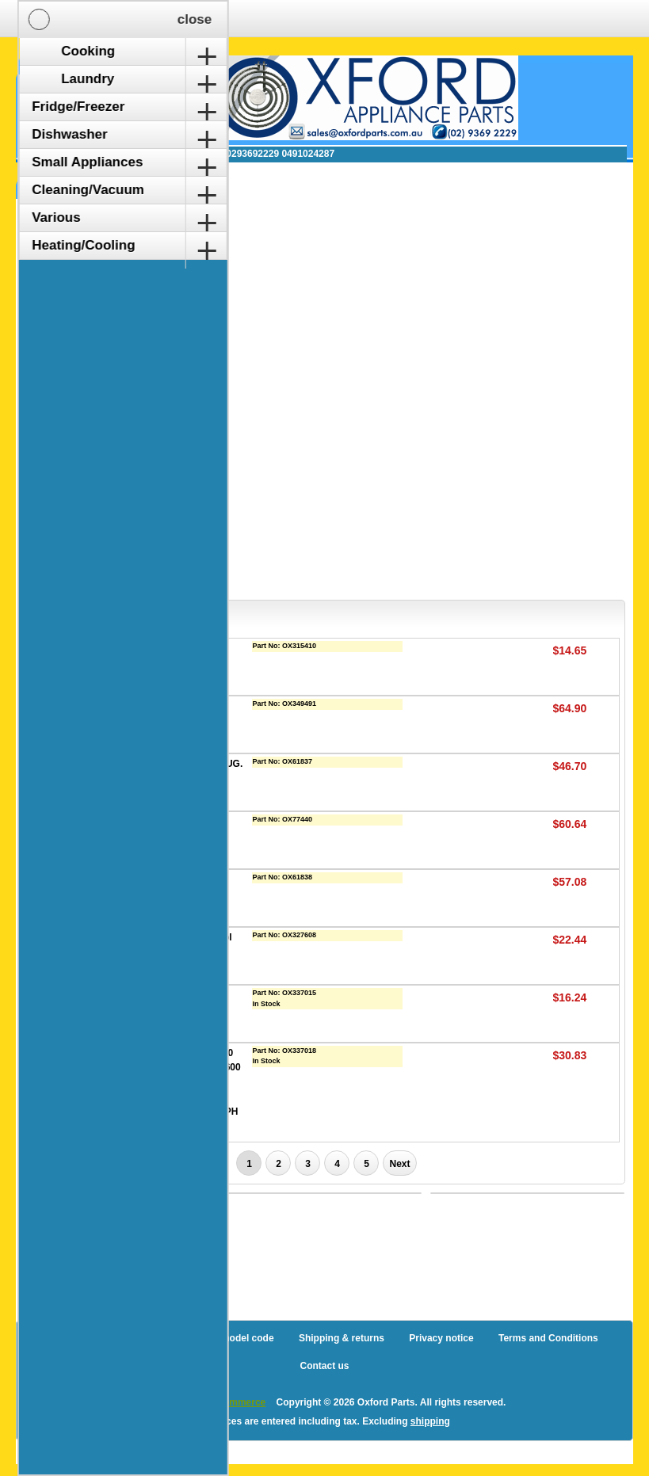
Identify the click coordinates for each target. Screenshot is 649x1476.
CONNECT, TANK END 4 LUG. (175, 763)
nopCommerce (232, 1402)
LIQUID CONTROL (150, 879)
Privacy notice (441, 1338)
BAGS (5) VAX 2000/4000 (164, 648)
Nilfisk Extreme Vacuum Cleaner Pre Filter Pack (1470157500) (163, 1010)
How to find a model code (215, 1338)
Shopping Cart (79, 73)
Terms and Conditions (548, 1338)
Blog (61, 1338)
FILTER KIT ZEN (145, 821)
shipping (430, 1421)
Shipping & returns (341, 1338)
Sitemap (115, 1338)
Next (399, 1163)
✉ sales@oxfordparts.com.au (124, 153)
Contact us (324, 1365)
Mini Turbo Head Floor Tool (170, 937)
